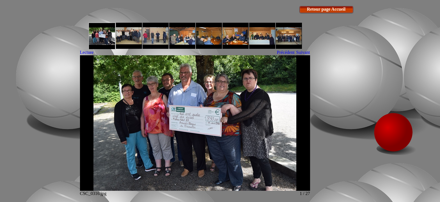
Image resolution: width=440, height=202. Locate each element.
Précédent (286, 52)
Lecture (87, 52)
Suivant (303, 52)
